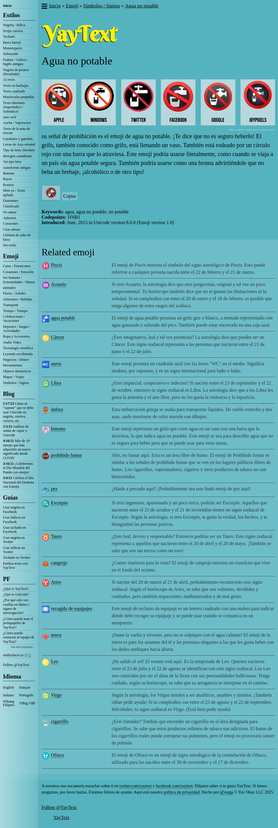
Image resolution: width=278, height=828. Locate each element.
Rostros (8, 185)
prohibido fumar (66, 455)
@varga (226, 792)
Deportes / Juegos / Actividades (16, 329)
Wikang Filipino (8, 703)
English (8, 687)
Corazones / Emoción (18, 272)
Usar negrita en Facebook (14, 509)
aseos (56, 363)
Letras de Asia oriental (19, 144)
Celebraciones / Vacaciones (14, 318)
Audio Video (12, 342)
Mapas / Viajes (13, 377)
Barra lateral (12, 42)
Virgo (56, 695)
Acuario (58, 284)
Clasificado (11, 206)
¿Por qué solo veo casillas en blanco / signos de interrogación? (16, 606)
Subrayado (10, 54)
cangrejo (59, 562)
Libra (56, 382)
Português (26, 695)
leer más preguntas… (23, 646)
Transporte (10, 305)
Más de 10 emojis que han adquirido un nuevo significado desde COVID (17, 449)
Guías (10, 497)
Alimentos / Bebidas (17, 299)
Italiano (8, 695)
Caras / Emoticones (17, 266)
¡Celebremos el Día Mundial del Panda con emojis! (18, 468)
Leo (54, 661)
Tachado (9, 36)
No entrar (10, 212)
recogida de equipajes (71, 608)
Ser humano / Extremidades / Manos (19, 280)
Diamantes (10, 201)
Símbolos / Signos (16, 383)
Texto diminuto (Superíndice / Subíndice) (14, 107)
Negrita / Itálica (14, 25)
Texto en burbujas (16, 86)
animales (9, 288)
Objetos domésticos (17, 371)
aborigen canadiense (17, 156)
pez (54, 488)
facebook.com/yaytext (174, 786)
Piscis (56, 264)
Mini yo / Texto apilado (14, 192)
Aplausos (9, 218)
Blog (9, 394)
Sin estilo (9, 245)
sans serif (9, 117)
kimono (58, 428)
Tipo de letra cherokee (19, 150)
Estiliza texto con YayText (15, 565)
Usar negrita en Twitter (14, 540)
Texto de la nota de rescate (16, 131)
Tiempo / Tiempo (15, 311)
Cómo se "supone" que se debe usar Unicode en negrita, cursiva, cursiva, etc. (18, 412)
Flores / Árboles (14, 293)
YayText (61, 817)
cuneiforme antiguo (17, 168)
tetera (56, 634)
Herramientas (12, 365)
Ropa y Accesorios (16, 336)
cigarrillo (59, 721)
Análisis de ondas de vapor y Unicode (16, 430)
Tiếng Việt (27, 703)
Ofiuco (57, 755)
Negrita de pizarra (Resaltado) (16, 72)
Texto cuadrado (14, 91)
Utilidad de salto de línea (17, 237)
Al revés (9, 80)
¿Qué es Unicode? (16, 594)
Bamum (8, 173)
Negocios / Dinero (16, 360)
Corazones (10, 223)
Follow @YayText (16, 665)
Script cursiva (13, 31)
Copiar (69, 196)
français (25, 687)
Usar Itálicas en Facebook (14, 519)
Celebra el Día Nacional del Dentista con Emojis (18, 482)
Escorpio (59, 502)
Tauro (56, 536)
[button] (44, 7)
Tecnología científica (18, 348)
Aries (56, 582)
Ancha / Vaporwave (17, 123)
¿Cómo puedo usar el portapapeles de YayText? (18, 623)
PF (6, 579)
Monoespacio (12, 48)
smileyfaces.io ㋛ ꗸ (17, 655)
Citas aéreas (11, 229)
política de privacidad (182, 792)
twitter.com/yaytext (135, 786)
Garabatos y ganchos (18, 139)
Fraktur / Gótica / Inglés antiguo (15, 62)
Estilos (11, 15)
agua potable (63, 317)
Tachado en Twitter (16, 557)
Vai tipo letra (12, 162)
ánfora (57, 409)
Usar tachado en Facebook (14, 529)
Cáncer (57, 337)
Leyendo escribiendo (18, 354)
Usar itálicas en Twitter (14, 550)
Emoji (10, 256)
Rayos (7, 179)
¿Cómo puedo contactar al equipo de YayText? (18, 637)
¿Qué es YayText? (16, 589)
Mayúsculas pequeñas (18, 97)
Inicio (7, 6)
